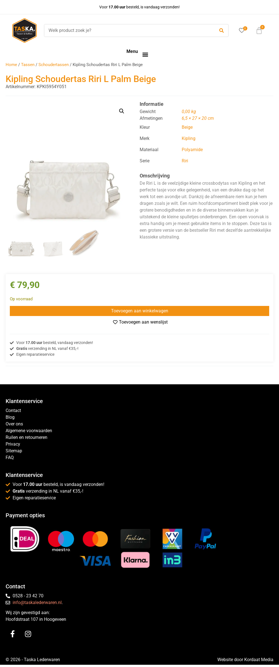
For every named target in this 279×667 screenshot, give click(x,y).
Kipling (188, 138)
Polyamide (192, 149)
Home (11, 64)
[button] (145, 54)
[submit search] (221, 30)
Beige (187, 127)
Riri (185, 160)
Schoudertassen (53, 64)
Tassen (27, 64)
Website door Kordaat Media (245, 659)
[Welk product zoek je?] (128, 30)
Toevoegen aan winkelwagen (139, 310)
